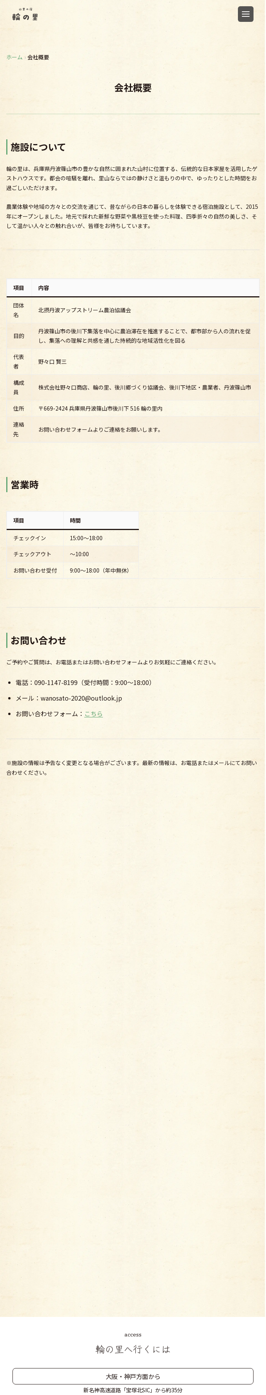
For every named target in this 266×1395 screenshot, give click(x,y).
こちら (93, 713)
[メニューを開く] (246, 14)
